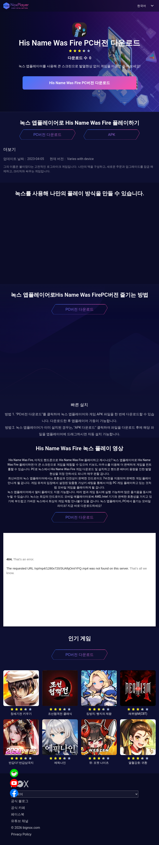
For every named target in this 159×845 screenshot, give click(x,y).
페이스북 (17, 814)
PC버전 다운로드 (47, 134)
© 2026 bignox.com (25, 828)
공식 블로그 (19, 801)
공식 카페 (18, 808)
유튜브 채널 (19, 821)
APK (111, 134)
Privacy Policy (21, 834)
